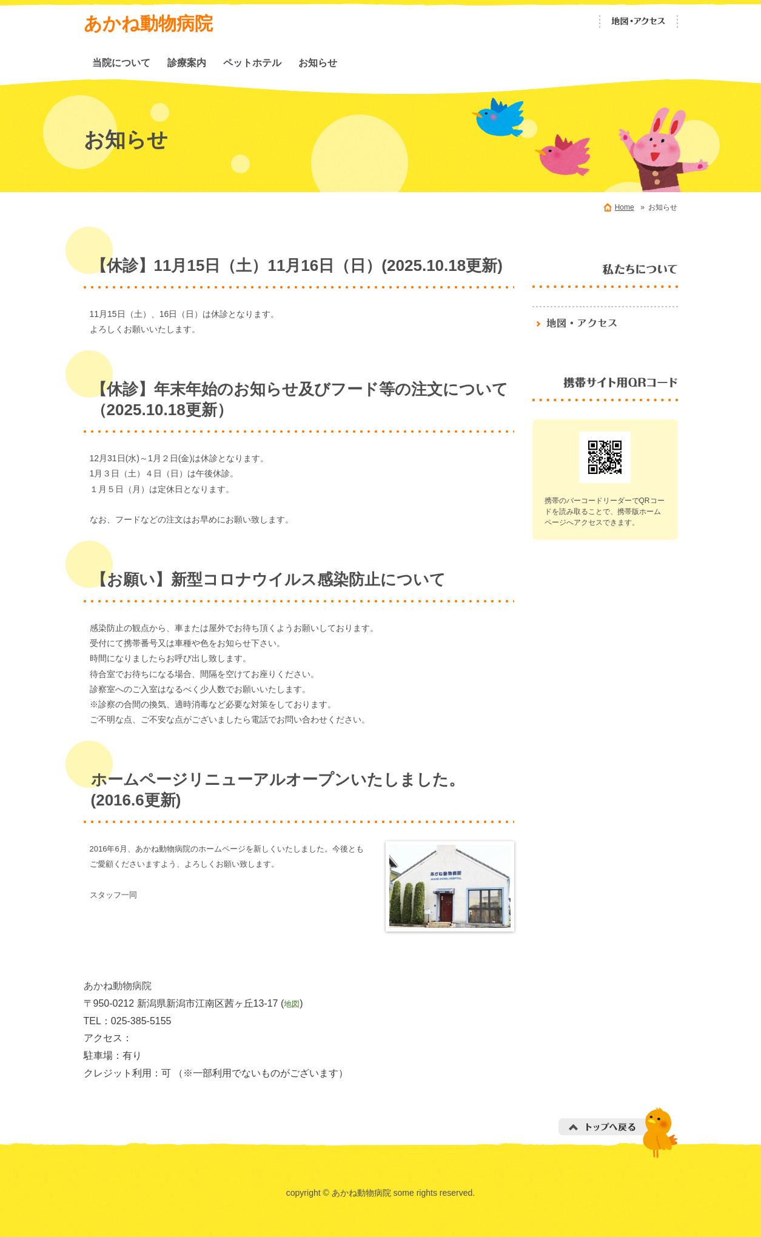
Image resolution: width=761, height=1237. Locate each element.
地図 (292, 1004)
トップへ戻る (618, 1132)
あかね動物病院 (148, 23)
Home (624, 207)
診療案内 (186, 62)
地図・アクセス (638, 21)
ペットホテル (252, 62)
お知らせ (317, 62)
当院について (121, 62)
